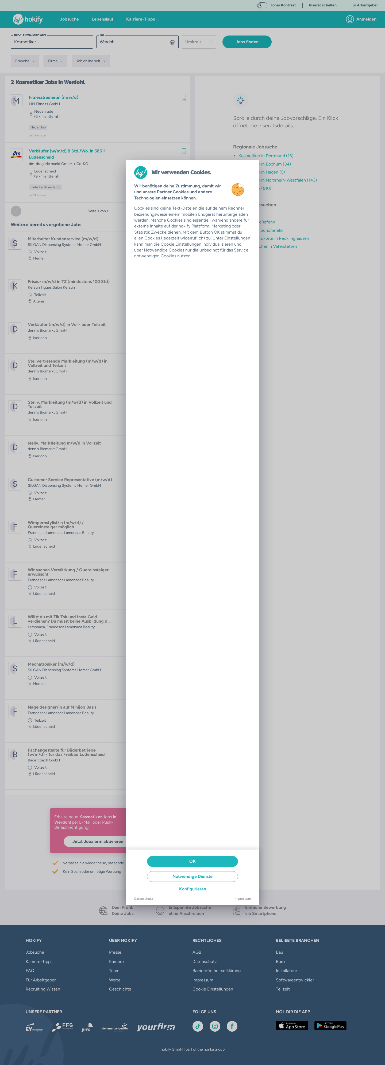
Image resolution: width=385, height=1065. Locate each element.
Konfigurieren (192, 888)
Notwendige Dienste (192, 876)
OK (192, 861)
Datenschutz (143, 899)
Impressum (243, 899)
